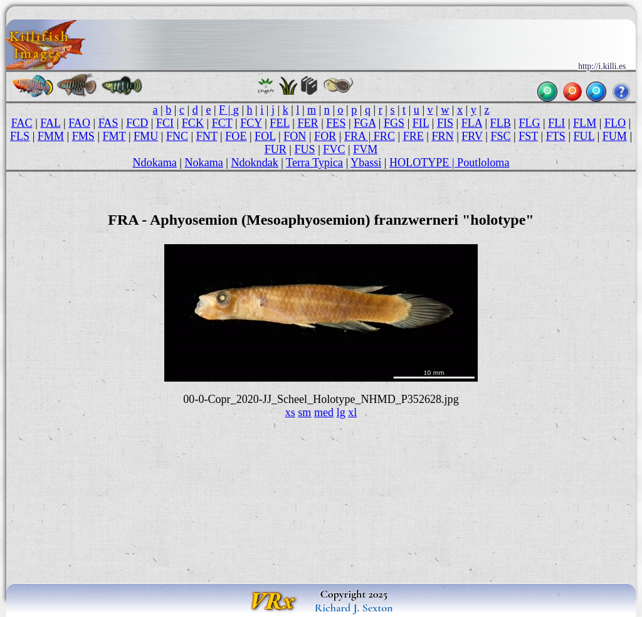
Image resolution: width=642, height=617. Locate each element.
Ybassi (365, 162)
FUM (615, 136)
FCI (165, 123)
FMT (114, 136)
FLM (584, 123)
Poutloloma (483, 162)
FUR (276, 149)
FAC (22, 123)
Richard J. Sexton (354, 607)
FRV (471, 136)
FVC (334, 149)
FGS (394, 123)
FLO (615, 123)
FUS (304, 149)
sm (304, 412)
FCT (222, 123)
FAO (79, 123)
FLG (529, 123)
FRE (413, 136)
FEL (279, 123)
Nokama (204, 162)
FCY (251, 123)
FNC (177, 136)
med (324, 412)
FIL (421, 123)
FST (528, 136)
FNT (207, 136)
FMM (51, 136)
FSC (500, 136)
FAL (50, 123)
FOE (235, 136)
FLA (471, 123)
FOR (325, 136)
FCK (193, 123)
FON (294, 136)
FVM (365, 149)
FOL (265, 136)
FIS (445, 123)
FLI (556, 123)
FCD (137, 123)
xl (352, 412)
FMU (146, 136)
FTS (556, 136)
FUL (584, 136)
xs (290, 412)
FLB (500, 123)
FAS (108, 123)
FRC (384, 136)
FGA (365, 123)
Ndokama (155, 162)
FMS (83, 136)
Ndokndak (254, 162)
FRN (442, 136)
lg (341, 412)
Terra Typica (314, 162)
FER (307, 123)
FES (335, 123)
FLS (19, 136)
